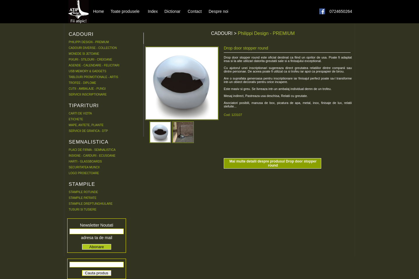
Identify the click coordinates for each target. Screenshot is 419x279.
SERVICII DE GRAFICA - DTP (88, 131)
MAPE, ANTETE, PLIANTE (86, 125)
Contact (195, 11)
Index (153, 11)
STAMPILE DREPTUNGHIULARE (91, 203)
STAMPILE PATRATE (82, 197)
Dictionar (172, 11)
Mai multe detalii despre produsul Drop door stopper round (272, 163)
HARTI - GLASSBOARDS (85, 161)
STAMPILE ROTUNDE (83, 192)
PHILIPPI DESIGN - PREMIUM (89, 42)
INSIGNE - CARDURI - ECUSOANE (92, 155)
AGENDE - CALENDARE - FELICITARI (94, 65)
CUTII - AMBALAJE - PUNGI (87, 88)
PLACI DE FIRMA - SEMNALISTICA (92, 149)
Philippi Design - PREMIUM (266, 33)
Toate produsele (125, 11)
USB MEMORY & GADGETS (87, 71)
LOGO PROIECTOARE (84, 173)
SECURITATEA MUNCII (84, 167)
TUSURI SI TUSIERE (82, 209)
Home (98, 11)
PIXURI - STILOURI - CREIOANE (90, 59)
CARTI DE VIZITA (80, 113)
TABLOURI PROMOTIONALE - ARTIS (93, 77)
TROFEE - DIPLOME (82, 82)
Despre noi (218, 11)
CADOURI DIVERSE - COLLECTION (93, 48)
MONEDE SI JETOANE (84, 53)
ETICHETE (76, 119)
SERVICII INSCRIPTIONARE (87, 94)
